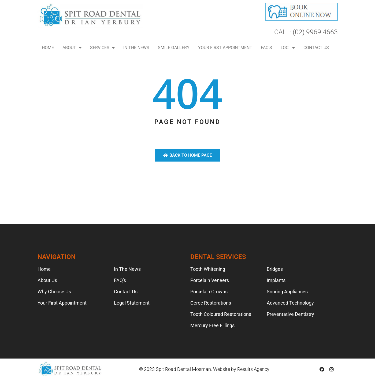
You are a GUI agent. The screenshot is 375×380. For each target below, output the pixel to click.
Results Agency (253, 369)
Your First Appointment (225, 47)
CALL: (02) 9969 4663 (306, 32)
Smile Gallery (174, 47)
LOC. (288, 48)
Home (48, 47)
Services (102, 48)
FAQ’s (266, 47)
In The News (136, 47)
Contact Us (316, 47)
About (71, 48)
